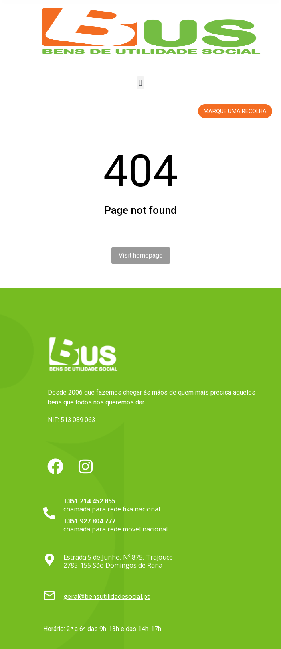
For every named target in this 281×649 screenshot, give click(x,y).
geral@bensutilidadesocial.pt (106, 596)
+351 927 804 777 (89, 521)
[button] (140, 82)
